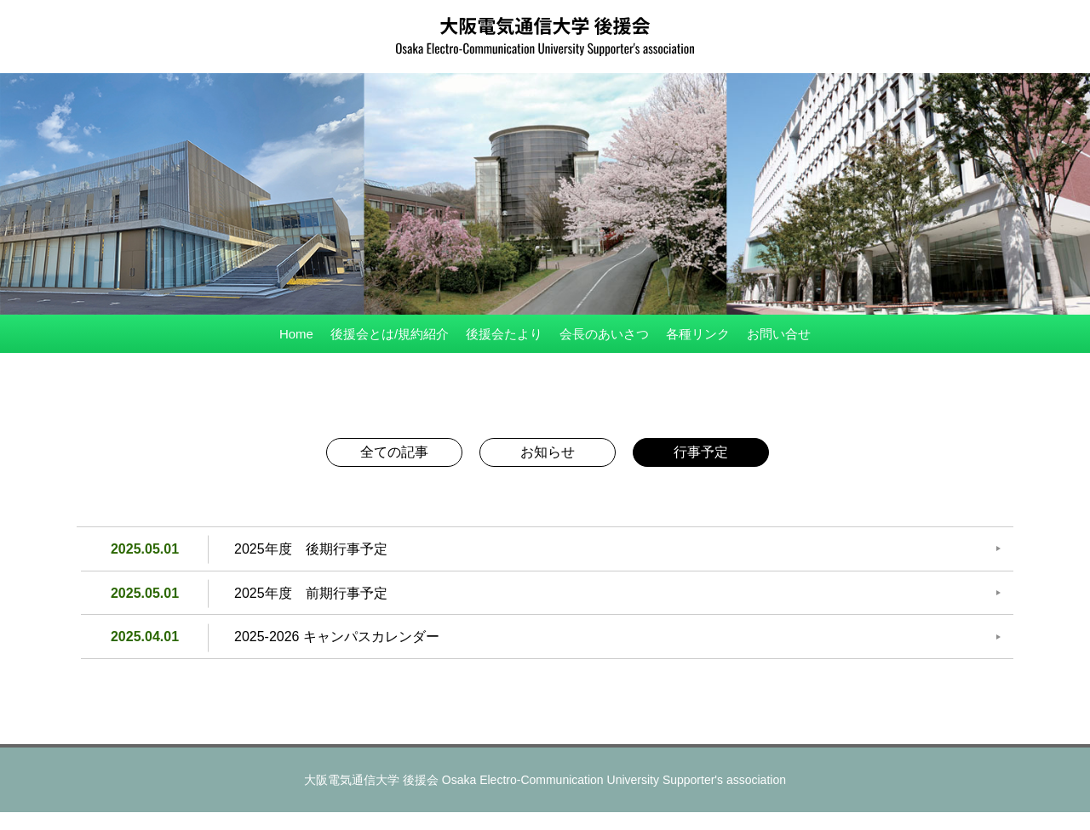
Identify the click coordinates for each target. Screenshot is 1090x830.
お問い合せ (779, 334)
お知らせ (547, 452)
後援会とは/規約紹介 (389, 334)
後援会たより (504, 334)
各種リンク (698, 334)
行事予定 (701, 452)
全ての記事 (394, 452)
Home (296, 334)
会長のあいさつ (604, 334)
